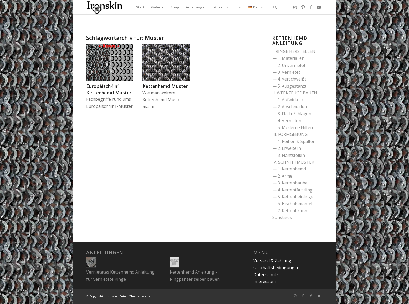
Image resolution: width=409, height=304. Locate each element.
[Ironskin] (104, 7)
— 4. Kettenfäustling (292, 190)
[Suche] (275, 7)
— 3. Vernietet (286, 72)
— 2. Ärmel (282, 176)
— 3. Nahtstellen (288, 155)
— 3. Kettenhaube (290, 183)
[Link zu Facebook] (311, 7)
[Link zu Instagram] (295, 7)
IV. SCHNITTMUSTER (293, 162)
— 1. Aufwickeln (287, 100)
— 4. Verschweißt (289, 79)
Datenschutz (265, 275)
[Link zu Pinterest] (303, 7)
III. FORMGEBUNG (290, 134)
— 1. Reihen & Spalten (293, 141)
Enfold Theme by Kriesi (136, 296)
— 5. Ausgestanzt (289, 86)
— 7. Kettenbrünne (291, 211)
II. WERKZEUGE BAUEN (294, 93)
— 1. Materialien (288, 58)
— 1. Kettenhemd (289, 169)
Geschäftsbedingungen (276, 267)
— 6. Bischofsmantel (292, 203)
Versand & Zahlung (272, 261)
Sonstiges (282, 217)
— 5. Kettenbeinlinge (292, 197)
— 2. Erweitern (286, 148)
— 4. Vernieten (286, 121)
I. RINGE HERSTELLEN (293, 51)
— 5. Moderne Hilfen (292, 127)
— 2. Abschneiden (289, 107)
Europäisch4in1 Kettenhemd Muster (108, 89)
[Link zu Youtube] (319, 7)
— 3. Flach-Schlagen (291, 113)
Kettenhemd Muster (165, 86)
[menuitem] (140, 7)
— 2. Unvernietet (288, 65)
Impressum (264, 281)
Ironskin (111, 296)
